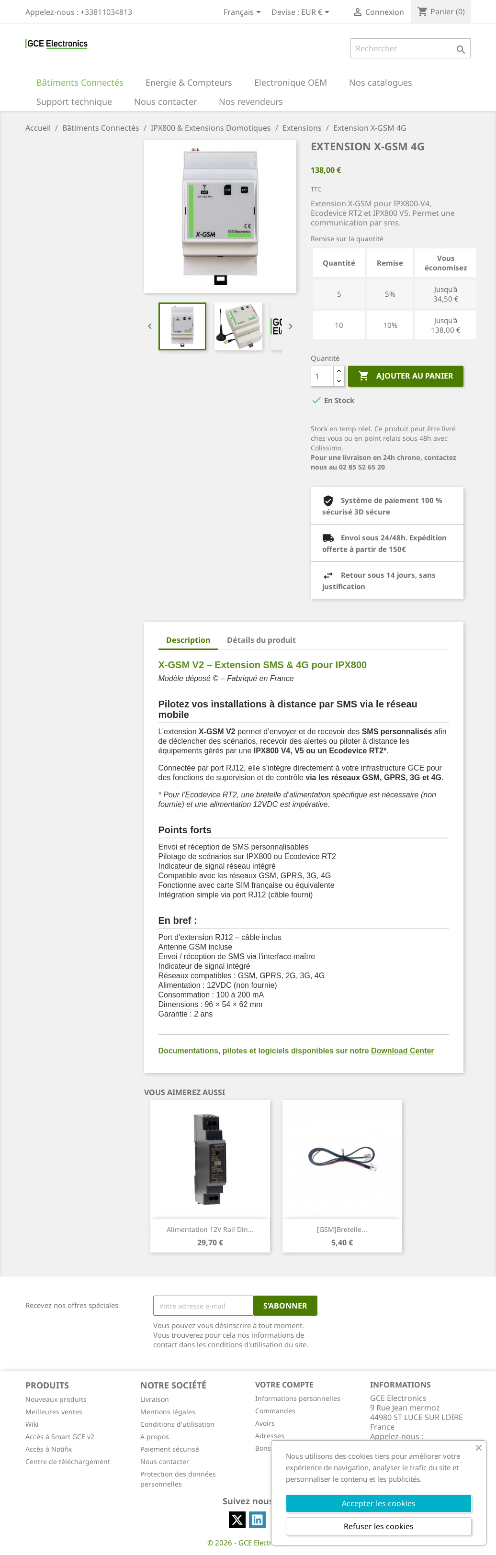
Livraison (154, 1399)
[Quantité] (322, 376)
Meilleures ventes (53, 1411)
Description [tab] (188, 640)
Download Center (402, 1051)
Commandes (275, 1410)
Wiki (32, 1424)
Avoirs (265, 1423)
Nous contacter (164, 1461)
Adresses (269, 1435)
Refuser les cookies (379, 1526)
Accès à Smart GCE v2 (59, 1436)
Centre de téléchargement (67, 1461)
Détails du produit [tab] (261, 640)
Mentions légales (167, 1411)
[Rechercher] (410, 48)
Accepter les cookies (379, 1503)
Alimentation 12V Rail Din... (210, 1229)
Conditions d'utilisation (177, 1424)
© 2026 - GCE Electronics (248, 1542)
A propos (154, 1436)
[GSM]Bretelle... (342, 1229)
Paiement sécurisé (169, 1449)
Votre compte (284, 1384)
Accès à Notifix (48, 1449)
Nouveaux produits (56, 1399)
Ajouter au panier (405, 376)
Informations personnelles (297, 1398)
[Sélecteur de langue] (244, 13)
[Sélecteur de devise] (317, 13)
